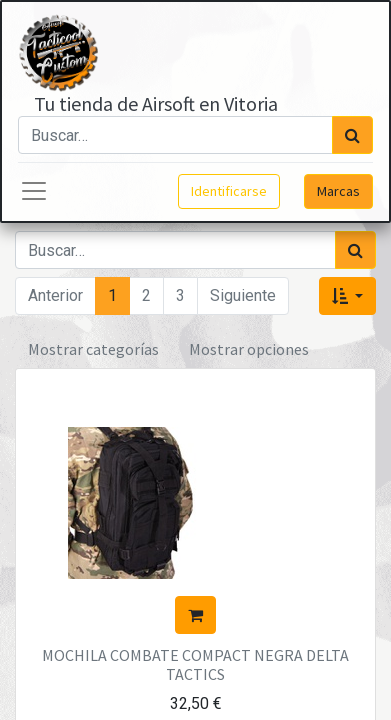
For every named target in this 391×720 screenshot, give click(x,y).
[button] (347, 296)
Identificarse (229, 191)
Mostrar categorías (93, 349)
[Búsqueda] (352, 135)
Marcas (338, 191)
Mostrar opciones (249, 349)
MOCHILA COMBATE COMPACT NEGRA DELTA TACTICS (195, 664)
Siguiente (243, 295)
